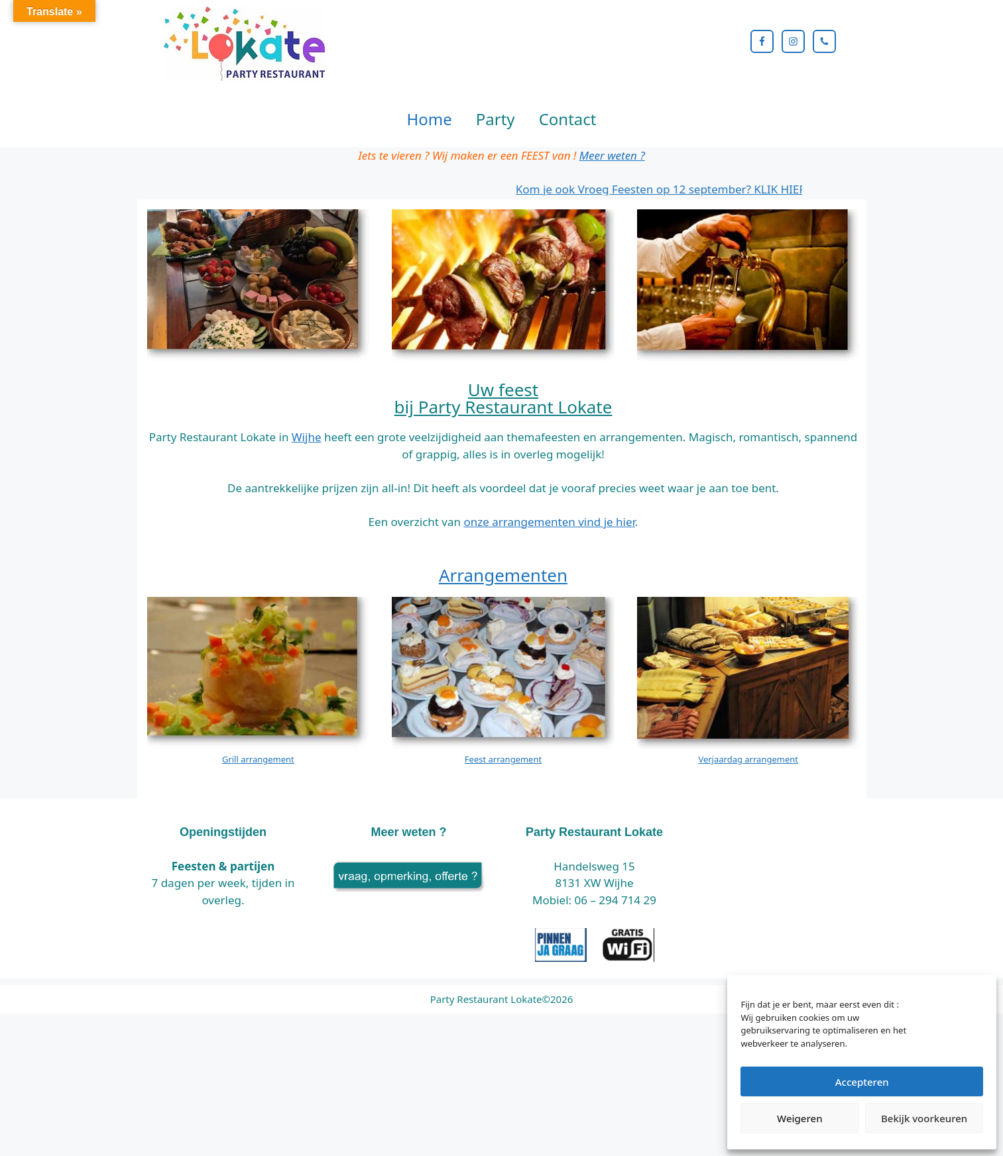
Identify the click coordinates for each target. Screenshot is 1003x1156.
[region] (501, 128)
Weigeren (799, 1118)
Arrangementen (503, 650)
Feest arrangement (503, 835)
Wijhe (307, 512)
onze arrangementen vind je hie (547, 596)
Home (429, 194)
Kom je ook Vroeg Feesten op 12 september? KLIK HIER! (672, 264)
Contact (568, 194)
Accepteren (862, 1081)
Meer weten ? (612, 230)
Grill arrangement (258, 835)
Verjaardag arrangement (748, 835)
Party (495, 194)
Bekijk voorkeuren (924, 1118)
